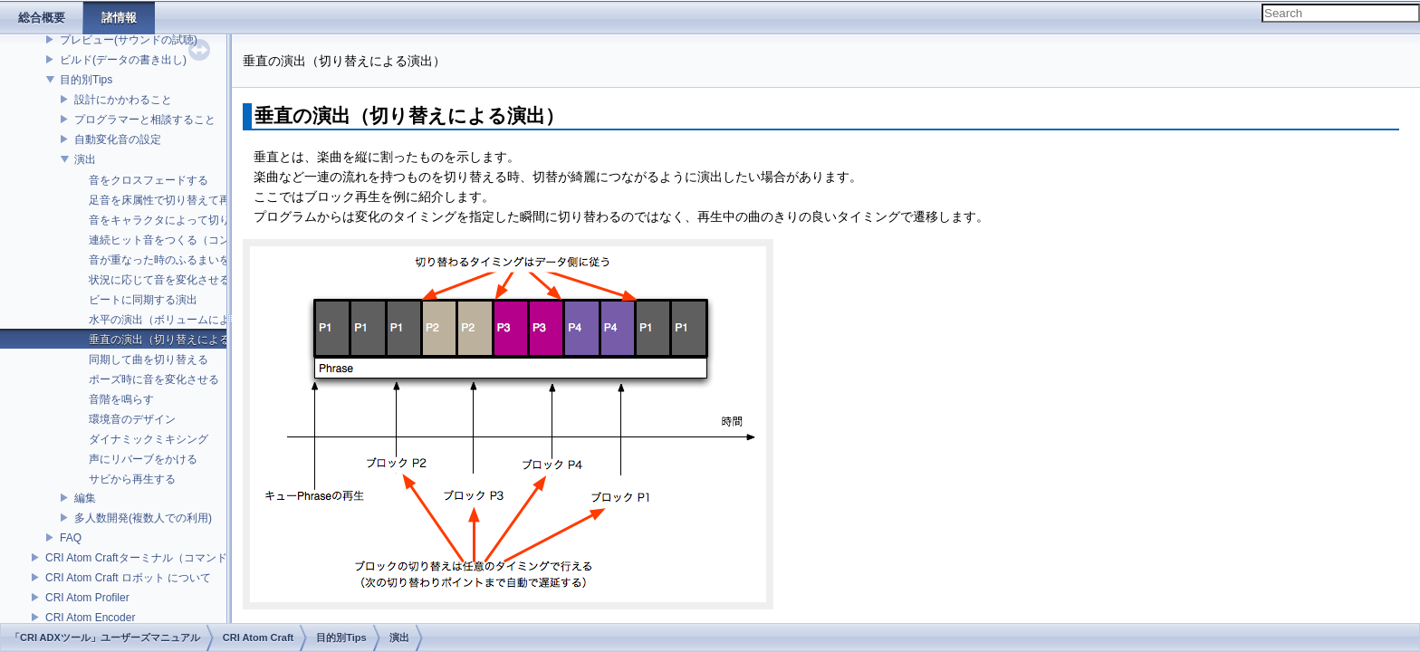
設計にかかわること (123, 99)
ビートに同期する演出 (143, 299)
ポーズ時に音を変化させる (154, 379)
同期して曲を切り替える (148, 359)
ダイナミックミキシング (148, 439)
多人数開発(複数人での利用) (143, 518)
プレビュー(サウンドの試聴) (128, 40)
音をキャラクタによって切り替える (176, 220)
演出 (85, 159)
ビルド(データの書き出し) (123, 59)
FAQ (71, 538)
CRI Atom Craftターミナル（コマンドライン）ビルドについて (196, 557)
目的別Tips (86, 79)
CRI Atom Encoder (90, 617)
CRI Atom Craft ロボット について (128, 577)
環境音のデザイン (132, 419)
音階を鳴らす (121, 399)
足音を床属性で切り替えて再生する (176, 200)
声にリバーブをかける (143, 459)
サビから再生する (132, 479)
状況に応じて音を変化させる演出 (170, 279)
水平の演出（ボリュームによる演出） (181, 319)
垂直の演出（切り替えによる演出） (176, 339)
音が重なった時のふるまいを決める (176, 260)
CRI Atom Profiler (87, 597)
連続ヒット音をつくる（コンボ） (170, 240)
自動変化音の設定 (117, 139)
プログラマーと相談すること (145, 119)
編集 (85, 498)
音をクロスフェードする (148, 180)
